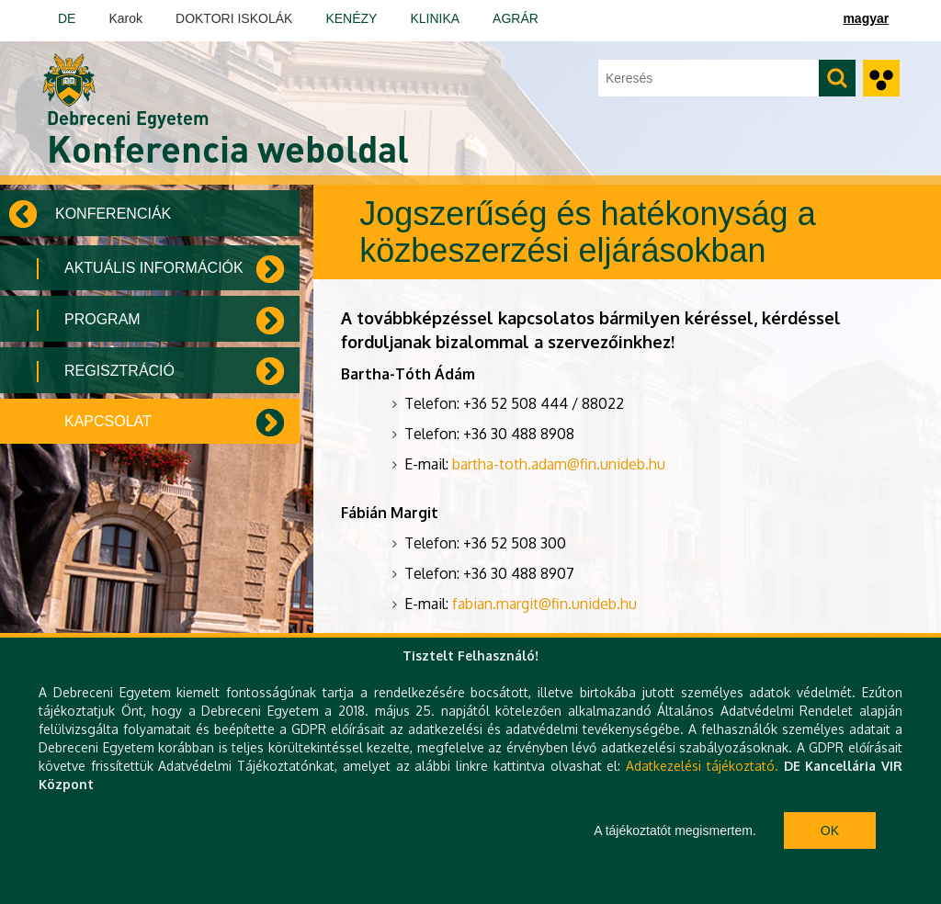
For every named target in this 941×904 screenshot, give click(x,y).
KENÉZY (351, 18)
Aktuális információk (154, 268)
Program (102, 319)
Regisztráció (119, 371)
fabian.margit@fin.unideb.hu (544, 603)
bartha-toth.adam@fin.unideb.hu (558, 464)
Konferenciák (113, 213)
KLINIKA (434, 18)
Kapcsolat (108, 421)
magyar (866, 18)
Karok (125, 18)
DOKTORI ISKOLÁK (234, 18)
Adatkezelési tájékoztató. (702, 766)
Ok (830, 830)
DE (66, 18)
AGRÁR (516, 18)
